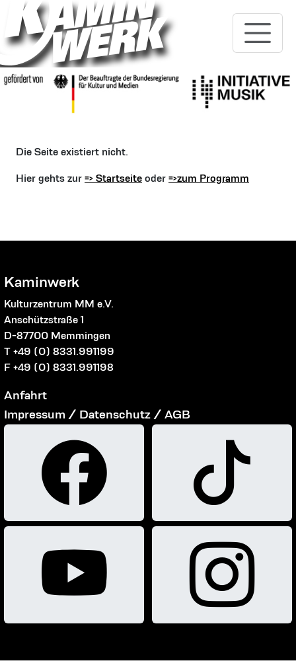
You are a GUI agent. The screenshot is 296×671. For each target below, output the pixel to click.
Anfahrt (25, 395)
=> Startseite (113, 178)
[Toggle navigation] (258, 33)
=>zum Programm (208, 178)
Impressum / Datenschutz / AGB (97, 414)
